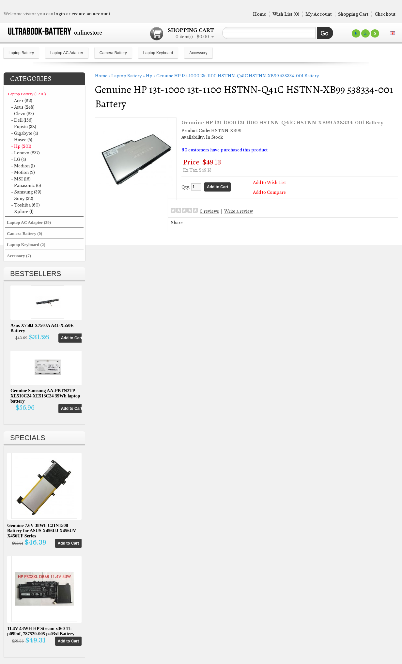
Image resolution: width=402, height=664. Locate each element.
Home (259, 14)
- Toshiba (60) (25, 205)
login (59, 13)
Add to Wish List (271, 182)
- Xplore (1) (22, 211)
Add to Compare (271, 192)
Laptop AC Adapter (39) (29, 222)
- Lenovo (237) (25, 152)
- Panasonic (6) (26, 185)
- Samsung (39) (26, 192)
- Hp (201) (21, 146)
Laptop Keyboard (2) (26, 244)
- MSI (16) (21, 179)
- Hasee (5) (21, 139)
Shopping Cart (353, 14)
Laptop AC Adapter (66, 53)
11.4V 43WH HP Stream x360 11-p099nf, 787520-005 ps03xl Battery (40, 631)
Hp (149, 75)
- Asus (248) (23, 107)
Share (190, 222)
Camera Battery (113, 53)
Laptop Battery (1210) (27, 93)
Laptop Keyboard (158, 53)
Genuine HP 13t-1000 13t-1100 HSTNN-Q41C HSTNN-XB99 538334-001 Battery (237, 75)
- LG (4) (18, 159)
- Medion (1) (23, 165)
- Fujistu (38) (23, 126)
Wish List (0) (285, 14)
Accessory (198, 53)
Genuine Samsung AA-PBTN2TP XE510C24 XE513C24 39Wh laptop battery (45, 396)
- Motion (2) (23, 172)
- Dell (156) (22, 120)
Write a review (252, 210)
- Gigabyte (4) (24, 133)
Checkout (385, 14)
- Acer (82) (21, 100)
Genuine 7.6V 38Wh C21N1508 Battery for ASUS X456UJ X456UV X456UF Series (41, 530)
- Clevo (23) (22, 113)
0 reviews (223, 210)
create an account (90, 13)
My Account (318, 14)
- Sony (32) (22, 198)
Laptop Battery (21, 53)
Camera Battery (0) (24, 233)
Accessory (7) (19, 255)
